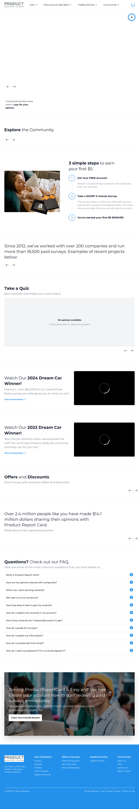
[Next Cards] (14, 87)
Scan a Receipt (41, 771)
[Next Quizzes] (132, 351)
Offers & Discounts (71, 761)
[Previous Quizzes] (126, 351)
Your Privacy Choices (110, 791)
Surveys (38, 761)
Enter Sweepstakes (71, 767)
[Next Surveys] (13, 265)
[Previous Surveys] (7, 265)
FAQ (119, 764)
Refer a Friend (124, 771)
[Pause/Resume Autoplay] (132, 17)
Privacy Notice (91, 791)
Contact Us (122, 767)
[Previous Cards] (8, 87)
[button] (69, 575)
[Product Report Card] (14, 5)
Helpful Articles (97, 761)
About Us (121, 761)
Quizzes (38, 764)
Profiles (38, 767)
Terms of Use (128, 791)
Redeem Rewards (42, 774)
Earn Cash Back (69, 764)
